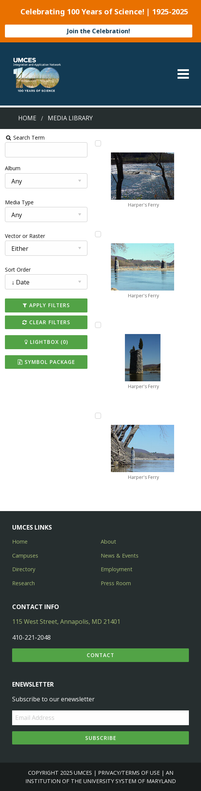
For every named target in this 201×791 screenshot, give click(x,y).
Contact (100, 655)
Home (27, 118)
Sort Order (18, 269)
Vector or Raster (25, 235)
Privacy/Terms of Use (129, 772)
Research (23, 583)
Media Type (19, 202)
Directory (23, 569)
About (108, 541)
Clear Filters (46, 322)
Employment (116, 569)
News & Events (120, 555)
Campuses (25, 555)
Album (13, 168)
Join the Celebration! (98, 31)
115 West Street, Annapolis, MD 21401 (66, 621)
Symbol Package (46, 361)
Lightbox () (46, 341)
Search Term (25, 137)
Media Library (70, 118)
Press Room (116, 583)
